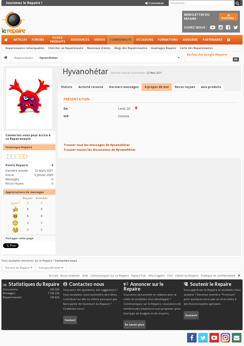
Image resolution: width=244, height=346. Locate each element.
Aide (85, 275)
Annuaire (190, 40)
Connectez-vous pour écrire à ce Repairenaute (28, 137)
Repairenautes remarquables (24, 48)
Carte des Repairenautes (196, 48)
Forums (38, 40)
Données (41, 198)
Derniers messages (124, 87)
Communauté (120, 40)
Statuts (66, 87)
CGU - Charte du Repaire (182, 275)
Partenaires (212, 40)
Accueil (6, 39)
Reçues (27, 198)
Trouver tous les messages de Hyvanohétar (97, 145)
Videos (99, 40)
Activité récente (90, 87)
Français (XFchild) (49, 267)
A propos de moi (157, 87)
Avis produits (211, 87)
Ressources (80, 40)
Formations (168, 40)
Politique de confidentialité (218, 275)
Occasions (144, 40)
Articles (20, 40)
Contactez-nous (66, 260)
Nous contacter (70, 275)
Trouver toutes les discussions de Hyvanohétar (100, 150)
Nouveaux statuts (99, 48)
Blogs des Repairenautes (130, 48)
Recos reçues (185, 87)
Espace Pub (138, 275)
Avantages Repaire (163, 48)
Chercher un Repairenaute (65, 48)
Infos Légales (156, 275)
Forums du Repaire (17, 267)
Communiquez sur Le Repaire (110, 275)
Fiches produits (57, 40)
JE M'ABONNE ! (228, 16)
